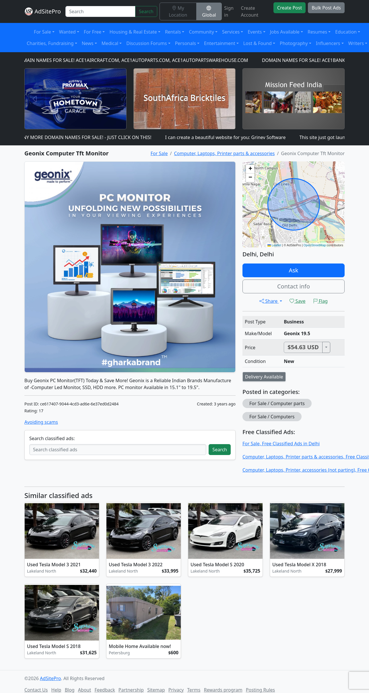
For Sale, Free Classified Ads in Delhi (281, 443)
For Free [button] (92, 32)
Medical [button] (110, 43)
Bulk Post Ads (326, 8)
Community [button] (201, 32)
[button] (250, 169)
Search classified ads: (52, 438)
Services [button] (231, 32)
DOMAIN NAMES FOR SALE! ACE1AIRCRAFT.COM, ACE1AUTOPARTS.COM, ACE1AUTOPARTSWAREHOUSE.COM (134, 60)
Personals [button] (185, 43)
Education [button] (346, 32)
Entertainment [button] (219, 43)
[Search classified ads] (117, 449)
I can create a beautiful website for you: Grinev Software (227, 137)
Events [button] (255, 32)
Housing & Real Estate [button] (133, 32)
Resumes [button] (317, 32)
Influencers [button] (328, 43)
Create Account (250, 11)
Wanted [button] (67, 32)
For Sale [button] (42, 32)
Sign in (229, 11)
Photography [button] (294, 43)
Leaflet (274, 245)
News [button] (88, 43)
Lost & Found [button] (257, 43)
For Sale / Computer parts (277, 403)
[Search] (100, 11)
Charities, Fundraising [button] (50, 43)
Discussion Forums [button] (146, 43)
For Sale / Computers (272, 416)
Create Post (289, 8)
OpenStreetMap (315, 245)
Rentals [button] (173, 32)
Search (146, 11)
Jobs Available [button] (285, 32)
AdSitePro (47, 11)
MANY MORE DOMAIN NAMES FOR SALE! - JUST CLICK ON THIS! (85, 137)
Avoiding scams (41, 422)
